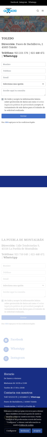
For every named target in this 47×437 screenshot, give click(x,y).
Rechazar (25, 431)
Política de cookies (26, 425)
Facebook (14, 2)
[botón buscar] (37, 10)
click (7, 122)
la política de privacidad (22, 105)
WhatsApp (10, 55)
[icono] (6, 340)
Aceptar (37, 431)
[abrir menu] (42, 10)
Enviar (23, 116)
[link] (10, 10)
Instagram (23, 2)
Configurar (11, 431)
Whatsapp (32, 2)
